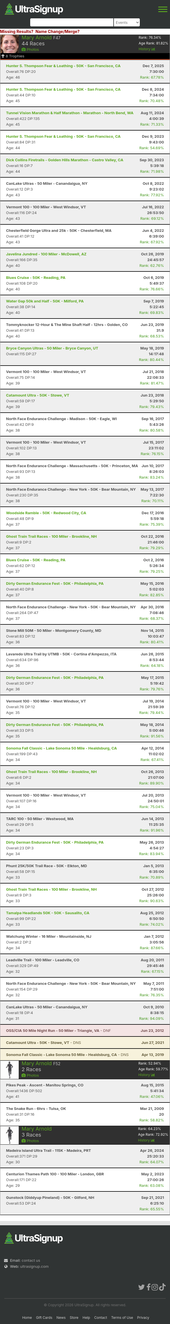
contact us (31, 1260)
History (147, 49)
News (61, 1317)
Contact (100, 1317)
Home (27, 1317)
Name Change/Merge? (57, 31)
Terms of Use (122, 1317)
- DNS (43, 1042)
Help (86, 1317)
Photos (30, 49)
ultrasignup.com (34, 1266)
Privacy (143, 1317)
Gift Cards (44, 1317)
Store (74, 1317)
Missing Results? (16, 31)
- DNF (58, 1030)
